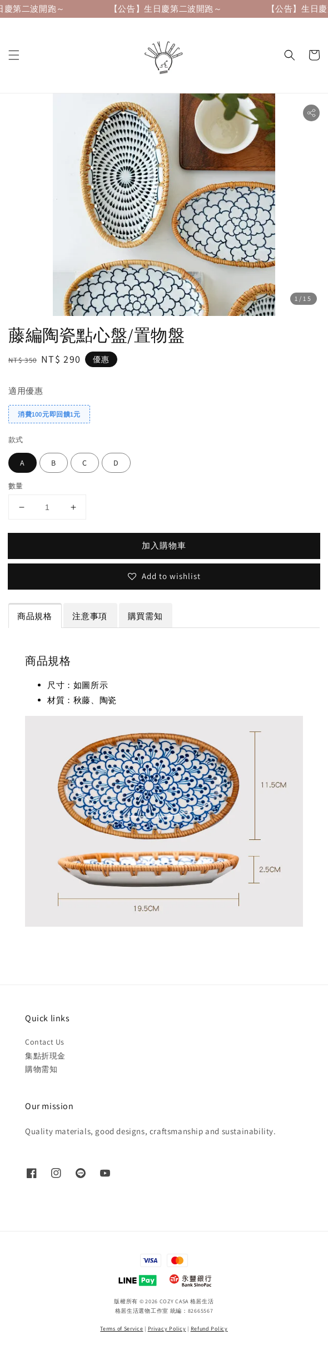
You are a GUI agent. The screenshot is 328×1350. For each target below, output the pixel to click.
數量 (15, 486)
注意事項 (89, 616)
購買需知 (145, 616)
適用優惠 (25, 390)
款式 (15, 439)
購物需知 (41, 1069)
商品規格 (34, 616)
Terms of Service (121, 1328)
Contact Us (44, 1042)
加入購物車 (164, 545)
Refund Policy (209, 1328)
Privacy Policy (167, 1328)
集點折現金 (45, 1056)
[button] (14, 55)
